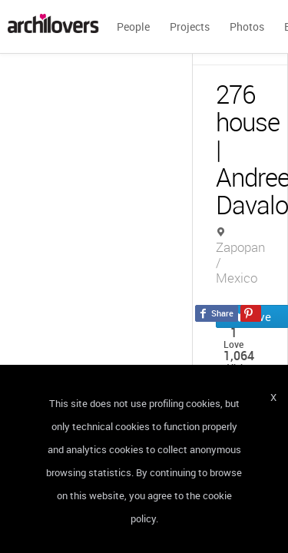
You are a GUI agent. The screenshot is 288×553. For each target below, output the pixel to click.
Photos (247, 26)
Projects (190, 26)
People (133, 26)
